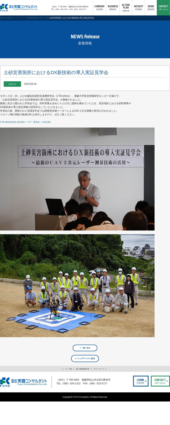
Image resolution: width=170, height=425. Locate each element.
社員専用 (140, 381)
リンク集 (66, 369)
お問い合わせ (163, 7)
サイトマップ (101, 369)
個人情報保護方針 (82, 369)
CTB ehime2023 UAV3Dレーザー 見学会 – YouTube (28, 122)
